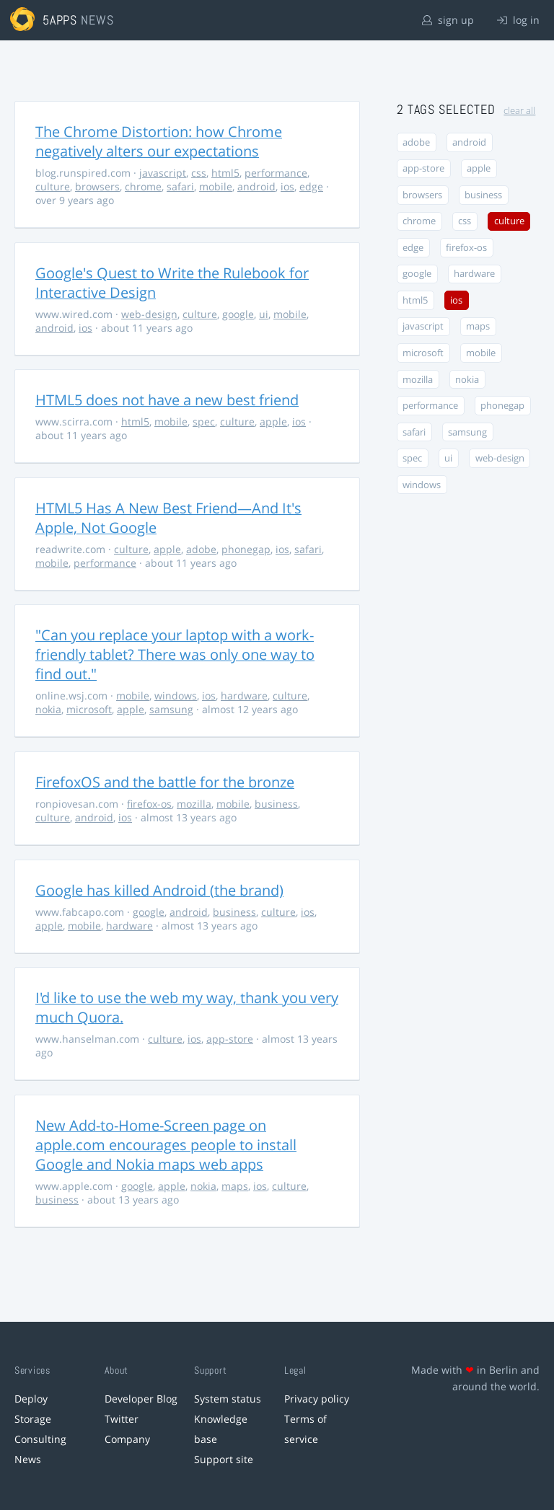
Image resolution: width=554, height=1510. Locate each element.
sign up (448, 20)
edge (311, 186)
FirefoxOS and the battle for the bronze (164, 782)
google (238, 314)
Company (127, 1439)
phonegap (246, 549)
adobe (201, 549)
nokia (48, 709)
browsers (97, 186)
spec (204, 421)
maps (234, 1186)
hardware (244, 695)
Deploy (31, 1398)
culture (52, 186)
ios (287, 186)
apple (273, 421)
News (27, 1459)
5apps (60, 20)
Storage (32, 1419)
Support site (223, 1459)
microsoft (89, 709)
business (276, 804)
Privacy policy (316, 1398)
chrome (143, 186)
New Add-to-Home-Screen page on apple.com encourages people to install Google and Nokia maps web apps (165, 1145)
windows (175, 695)
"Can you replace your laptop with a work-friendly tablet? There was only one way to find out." (175, 654)
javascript (162, 173)
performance (276, 173)
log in (518, 20)
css (198, 173)
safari (180, 186)
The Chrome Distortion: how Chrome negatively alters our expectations (158, 141)
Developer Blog (141, 1398)
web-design (149, 314)
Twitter (121, 1419)
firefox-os (149, 804)
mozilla (194, 804)
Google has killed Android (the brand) (159, 890)
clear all (519, 111)
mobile (215, 186)
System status (227, 1398)
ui (263, 314)
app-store (229, 1039)
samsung (171, 709)
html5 (225, 173)
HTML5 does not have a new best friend (167, 400)
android (256, 186)
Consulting (40, 1439)
